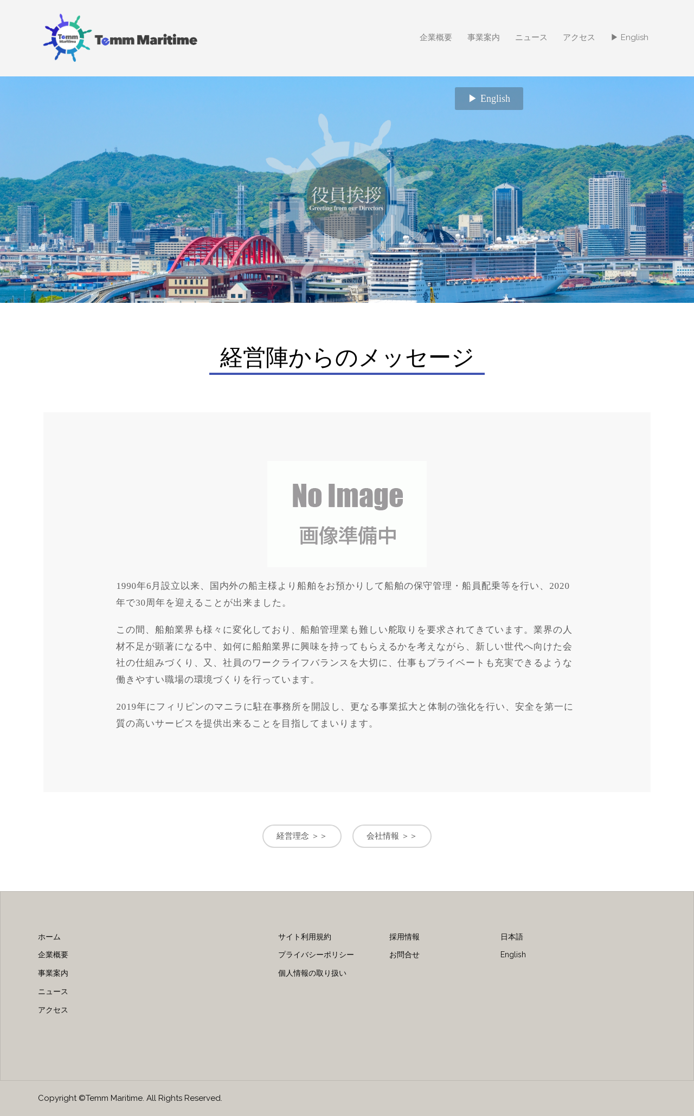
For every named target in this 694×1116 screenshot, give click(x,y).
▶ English (629, 37)
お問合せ (404, 954)
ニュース (531, 37)
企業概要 (436, 37)
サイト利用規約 (304, 936)
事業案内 (483, 37)
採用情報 (404, 936)
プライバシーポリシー (316, 954)
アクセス (579, 37)
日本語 (511, 936)
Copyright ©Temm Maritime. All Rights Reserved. (130, 1098)
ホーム (49, 936)
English (513, 954)
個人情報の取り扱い (312, 973)
